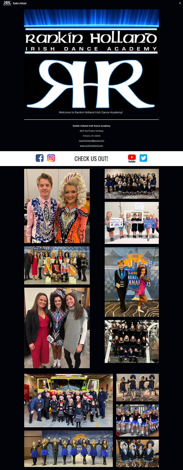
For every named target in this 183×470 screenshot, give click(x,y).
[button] (180, 3)
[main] (91, 112)
